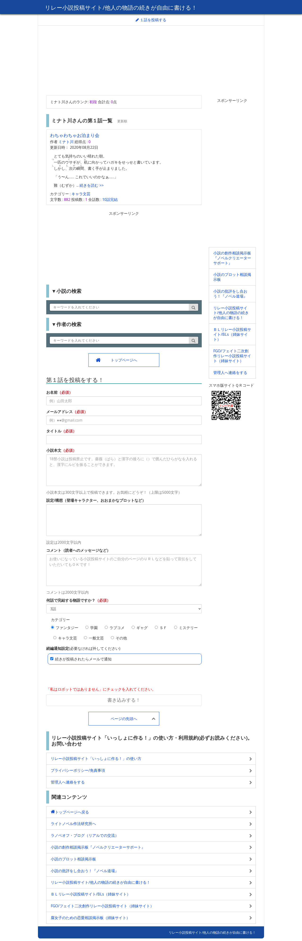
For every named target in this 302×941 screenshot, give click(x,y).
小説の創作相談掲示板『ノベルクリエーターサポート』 (232, 257)
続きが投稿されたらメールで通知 (81, 659)
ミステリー (186, 627)
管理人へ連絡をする (230, 372)
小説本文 (53, 450)
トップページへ (124, 360)
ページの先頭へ (124, 718)
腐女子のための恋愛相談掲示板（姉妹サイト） (90, 917)
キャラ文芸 (80, 193)
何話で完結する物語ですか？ (70, 600)
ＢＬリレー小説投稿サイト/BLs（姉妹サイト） (232, 334)
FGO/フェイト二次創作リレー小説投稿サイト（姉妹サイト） (232, 355)
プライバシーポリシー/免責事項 (78, 770)
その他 (119, 638)
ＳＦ (161, 627)
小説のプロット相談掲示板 (232, 277)
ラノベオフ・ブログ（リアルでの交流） (85, 835)
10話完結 (110, 199)
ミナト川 (66, 141)
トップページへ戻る (72, 812)
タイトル (53, 431)
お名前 (52, 392)
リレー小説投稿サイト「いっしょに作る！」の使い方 (96, 758)
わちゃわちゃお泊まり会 (74, 135)
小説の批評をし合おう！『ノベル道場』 (230, 294)
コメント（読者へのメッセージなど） (78, 550)
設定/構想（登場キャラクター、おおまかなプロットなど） (96, 500)
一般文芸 (94, 638)
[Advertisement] (151, 60)
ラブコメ (115, 627)
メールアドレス (59, 411)
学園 (91, 627)
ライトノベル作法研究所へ (73, 823)
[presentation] (82, 676)
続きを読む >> (91, 185)
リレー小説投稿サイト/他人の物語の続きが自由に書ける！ (121, 7)
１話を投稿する (151, 19)
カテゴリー (60, 619)
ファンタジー (64, 627)
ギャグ (140, 627)
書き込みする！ (123, 700)
